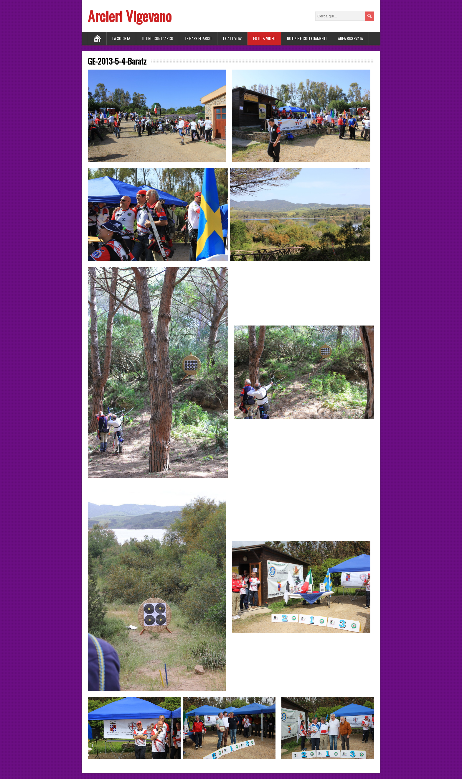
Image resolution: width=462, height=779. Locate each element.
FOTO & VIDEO (264, 38)
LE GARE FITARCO (198, 38)
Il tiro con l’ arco (157, 38)
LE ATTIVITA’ (232, 38)
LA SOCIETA (121, 38)
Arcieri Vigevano (129, 15)
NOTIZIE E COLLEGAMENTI (306, 38)
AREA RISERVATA (350, 38)
